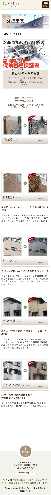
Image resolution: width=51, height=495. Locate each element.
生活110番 (17, 480)
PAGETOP (25, 453)
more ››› (41, 141)
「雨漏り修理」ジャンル (18, 483)
